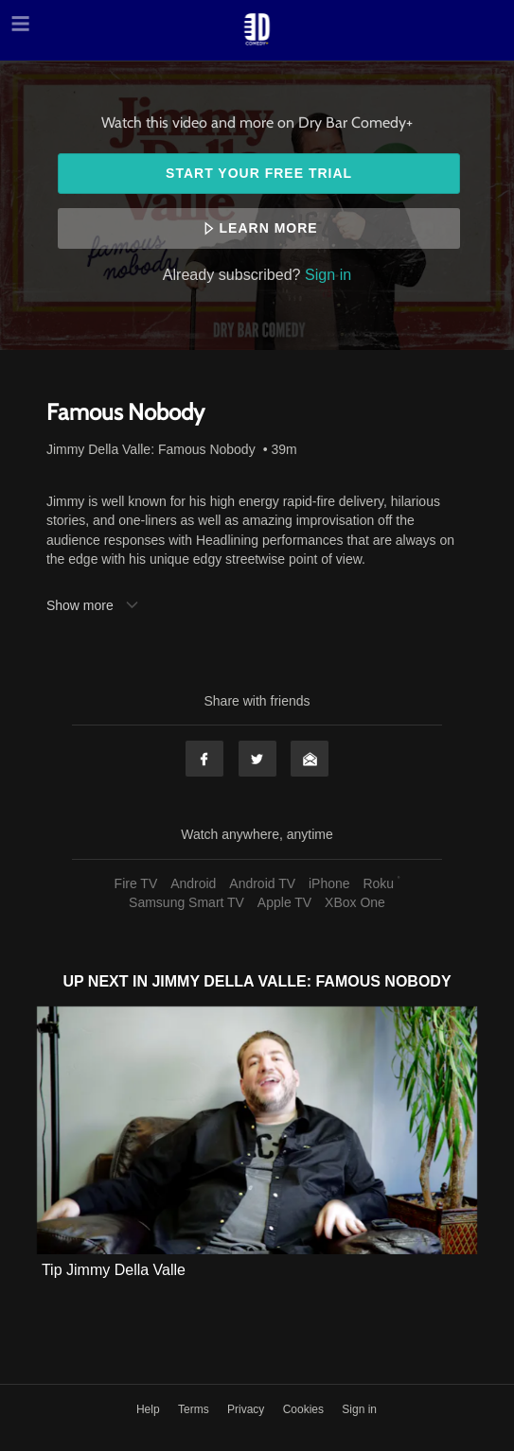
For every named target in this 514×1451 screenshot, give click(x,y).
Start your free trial (259, 173)
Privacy (247, 1409)
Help (149, 1409)
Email (309, 759)
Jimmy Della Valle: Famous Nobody (151, 449)
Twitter (257, 759)
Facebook (204, 759)
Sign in (328, 274)
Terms (195, 1409)
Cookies (305, 1409)
